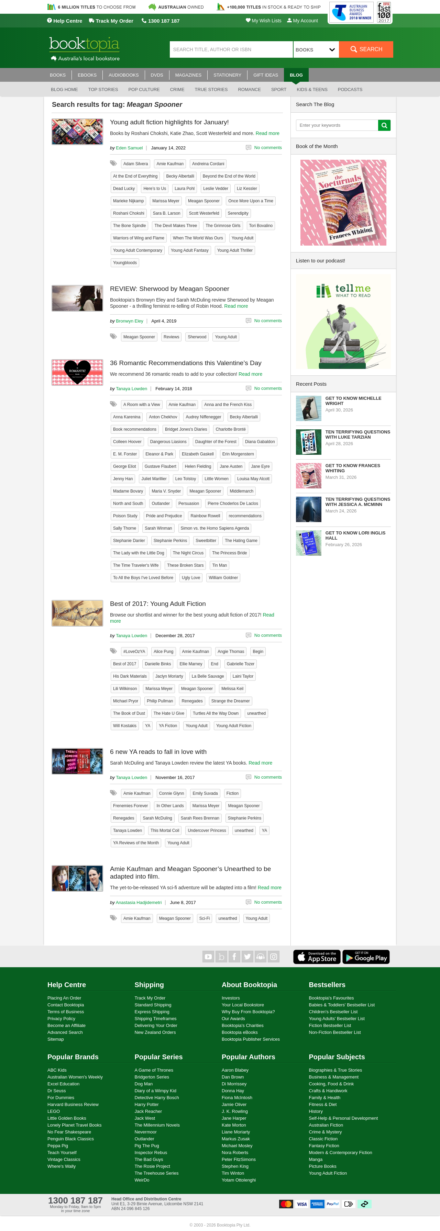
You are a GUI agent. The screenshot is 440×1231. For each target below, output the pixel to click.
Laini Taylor (243, 676)
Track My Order (111, 21)
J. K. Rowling (235, 1111)
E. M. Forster (125, 454)
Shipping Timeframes (156, 1018)
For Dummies (60, 1097)
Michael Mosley (237, 1145)
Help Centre (64, 21)
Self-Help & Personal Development (343, 1118)
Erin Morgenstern (238, 454)
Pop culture (144, 89)
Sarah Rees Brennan (200, 818)
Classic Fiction (323, 1138)
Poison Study (125, 515)
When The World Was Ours (198, 238)
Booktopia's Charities (243, 1025)
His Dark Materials (130, 676)
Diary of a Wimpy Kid (155, 1090)
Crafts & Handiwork (328, 1090)
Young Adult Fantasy (190, 250)
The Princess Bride (229, 553)
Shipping (149, 985)
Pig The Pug (147, 1145)
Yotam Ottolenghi (239, 1180)
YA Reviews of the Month (136, 842)
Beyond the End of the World (229, 176)
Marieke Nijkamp (128, 201)
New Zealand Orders (155, 1032)
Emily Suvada (205, 793)
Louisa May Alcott (253, 478)
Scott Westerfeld (204, 213)
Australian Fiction (326, 1125)
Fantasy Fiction (324, 1145)
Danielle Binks (158, 664)
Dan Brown (233, 1077)
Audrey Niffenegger (203, 417)
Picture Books (323, 1166)
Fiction (233, 793)
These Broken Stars (185, 565)
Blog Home (64, 89)
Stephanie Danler (129, 540)
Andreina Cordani (208, 163)
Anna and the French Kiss (228, 404)
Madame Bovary (128, 491)
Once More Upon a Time (250, 201)
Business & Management (334, 1077)
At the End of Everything (135, 176)
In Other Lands (170, 805)
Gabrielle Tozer (240, 664)
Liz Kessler (247, 188)
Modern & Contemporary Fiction (340, 1152)
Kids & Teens (312, 89)
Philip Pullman (160, 701)
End (214, 664)
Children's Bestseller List (333, 1011)
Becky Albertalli (180, 176)
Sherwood (197, 337)
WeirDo (142, 1180)
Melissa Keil (232, 688)
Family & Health (325, 1097)
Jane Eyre (260, 466)
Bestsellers (327, 985)
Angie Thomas (231, 651)
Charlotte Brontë (230, 429)
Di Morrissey (234, 1083)
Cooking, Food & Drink (331, 1083)
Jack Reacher (148, 1111)
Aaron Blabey (235, 1070)
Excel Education (63, 1083)
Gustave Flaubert (160, 466)
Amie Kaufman (170, 163)
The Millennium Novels (157, 1125)
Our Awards (233, 1018)
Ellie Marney (190, 664)
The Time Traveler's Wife (135, 565)
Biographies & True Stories (335, 1070)
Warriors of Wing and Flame (138, 238)
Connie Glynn (171, 793)
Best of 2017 (124, 664)
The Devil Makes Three (175, 225)
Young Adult (243, 238)
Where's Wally (61, 1166)
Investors (231, 998)
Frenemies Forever (130, 805)
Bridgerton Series (152, 1077)
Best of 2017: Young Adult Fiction (158, 603)
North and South (128, 503)
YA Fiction (168, 725)
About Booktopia (249, 985)
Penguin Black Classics (70, 1138)
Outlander (161, 503)
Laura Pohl (185, 188)
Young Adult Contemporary (137, 250)
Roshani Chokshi (128, 213)
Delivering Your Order (156, 1025)
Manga (316, 1159)
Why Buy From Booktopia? (248, 1011)
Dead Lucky (124, 188)
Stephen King (235, 1166)
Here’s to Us (154, 188)
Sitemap (55, 1039)
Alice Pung (163, 651)
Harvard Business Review (73, 1104)
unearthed (256, 713)
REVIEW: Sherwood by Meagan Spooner (169, 288)
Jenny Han (123, 478)
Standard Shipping (153, 1004)
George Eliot (124, 466)
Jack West (145, 1118)
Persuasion (188, 503)
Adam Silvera (135, 163)
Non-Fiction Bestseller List (335, 1032)
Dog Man (144, 1083)
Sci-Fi (204, 918)
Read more (267, 133)
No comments (268, 147)
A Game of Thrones (154, 1070)
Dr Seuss (56, 1090)
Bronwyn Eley (129, 321)
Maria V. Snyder (166, 491)
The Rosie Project (152, 1166)
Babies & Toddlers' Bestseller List (342, 1004)
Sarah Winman (158, 528)
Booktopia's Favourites (331, 998)
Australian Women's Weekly (75, 1077)
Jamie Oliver (234, 1104)
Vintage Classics (63, 1159)
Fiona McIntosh (237, 1097)
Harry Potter (147, 1104)
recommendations (245, 515)
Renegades (192, 701)
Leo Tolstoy (185, 478)
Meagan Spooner (204, 201)
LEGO (53, 1111)
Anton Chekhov (163, 417)
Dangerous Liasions (168, 441)
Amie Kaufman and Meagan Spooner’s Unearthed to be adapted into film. (190, 872)
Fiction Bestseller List (330, 1025)
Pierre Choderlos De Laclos (233, 503)
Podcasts (350, 89)
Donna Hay (233, 1090)
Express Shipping (152, 1011)
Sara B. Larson (166, 213)
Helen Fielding (198, 466)
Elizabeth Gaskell (198, 454)
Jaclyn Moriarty (169, 676)
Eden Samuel (129, 147)
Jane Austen (231, 466)
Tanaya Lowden (131, 388)
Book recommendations (134, 429)
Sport (279, 89)
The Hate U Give (169, 713)
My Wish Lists (264, 20)
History (316, 1111)
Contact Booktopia (65, 1004)
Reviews (171, 337)
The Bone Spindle (129, 225)
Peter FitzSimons (239, 1159)
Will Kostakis (124, 725)
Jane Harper (234, 1118)
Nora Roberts (235, 1152)
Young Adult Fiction (233, 725)
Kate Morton (234, 1125)
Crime (177, 89)
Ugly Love (191, 577)
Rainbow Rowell (205, 515)
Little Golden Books (66, 1118)
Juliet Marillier (153, 478)
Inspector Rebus (151, 1152)
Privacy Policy (61, 1018)
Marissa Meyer (165, 201)
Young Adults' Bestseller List (337, 1018)
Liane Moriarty (236, 1131)
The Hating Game (241, 540)
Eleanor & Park (159, 454)
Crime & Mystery (325, 1131)
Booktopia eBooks (240, 1032)
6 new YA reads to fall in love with (158, 751)
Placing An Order (64, 998)
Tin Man (219, 565)
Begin (258, 651)
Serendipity (238, 213)
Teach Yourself (62, 1152)
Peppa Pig (57, 1145)
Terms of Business (65, 1011)
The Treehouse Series (157, 1173)
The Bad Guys (149, 1159)
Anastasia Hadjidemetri (139, 902)
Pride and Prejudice (164, 515)
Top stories (103, 89)
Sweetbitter (206, 540)
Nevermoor (146, 1131)
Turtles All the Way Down (216, 713)
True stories (211, 89)
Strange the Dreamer (230, 701)
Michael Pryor (125, 701)
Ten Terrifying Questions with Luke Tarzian (358, 434)
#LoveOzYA (134, 651)
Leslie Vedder (215, 188)
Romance (249, 89)
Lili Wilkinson (125, 688)
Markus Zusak (236, 1138)
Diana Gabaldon (260, 441)
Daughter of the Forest (215, 441)
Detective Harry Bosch (157, 1097)
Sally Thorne (124, 528)
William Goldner (223, 577)
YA (147, 725)
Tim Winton (233, 1173)
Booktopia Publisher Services (251, 1039)
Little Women (217, 478)
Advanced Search (65, 1032)
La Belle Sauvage (208, 676)
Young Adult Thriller (235, 250)
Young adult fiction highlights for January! (169, 122)
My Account (302, 20)
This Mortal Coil (165, 830)
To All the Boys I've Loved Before (143, 577)
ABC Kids (57, 1070)
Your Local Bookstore (243, 1004)
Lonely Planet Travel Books (74, 1125)
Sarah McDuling (157, 818)
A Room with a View (141, 404)
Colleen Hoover (127, 441)
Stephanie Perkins (170, 540)
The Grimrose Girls (223, 225)
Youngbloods (125, 262)
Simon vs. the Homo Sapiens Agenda (215, 528)
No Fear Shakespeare (69, 1131)
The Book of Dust (129, 713)
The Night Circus (188, 553)
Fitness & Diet (323, 1104)
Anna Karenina (126, 417)
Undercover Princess (207, 830)
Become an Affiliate (66, 1025)
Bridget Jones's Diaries (186, 429)
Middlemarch (241, 491)
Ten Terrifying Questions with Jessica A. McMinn (358, 502)
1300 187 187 (161, 21)
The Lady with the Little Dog (138, 553)
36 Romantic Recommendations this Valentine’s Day (186, 362)
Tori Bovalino (261, 225)
